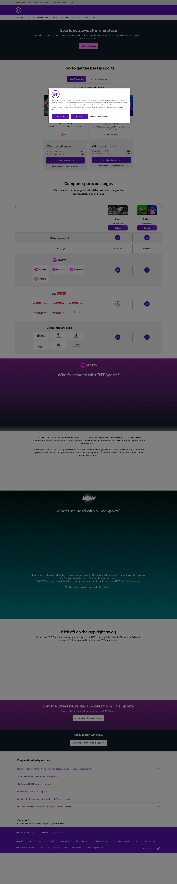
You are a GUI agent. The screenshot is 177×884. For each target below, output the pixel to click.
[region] (89, 105)
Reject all (79, 116)
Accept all (60, 116)
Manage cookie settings (99, 116)
